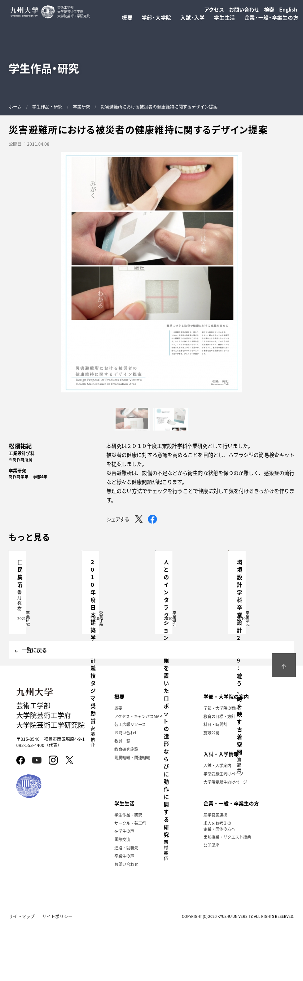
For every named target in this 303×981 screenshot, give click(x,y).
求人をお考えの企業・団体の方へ (219, 879)
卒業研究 (81, 107)
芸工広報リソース (130, 778)
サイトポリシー (57, 970)
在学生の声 (124, 885)
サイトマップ (22, 970)
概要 (118, 762)
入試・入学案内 (217, 819)
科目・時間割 (215, 778)
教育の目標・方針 (219, 770)
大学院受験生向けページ (225, 836)
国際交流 (122, 893)
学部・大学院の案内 (221, 762)
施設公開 (211, 786)
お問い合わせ (244, 9)
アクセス (214, 9)
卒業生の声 (124, 910)
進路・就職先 (126, 902)
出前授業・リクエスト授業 (227, 891)
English (288, 9)
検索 (269, 9)
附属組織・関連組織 (132, 811)
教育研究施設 (126, 803)
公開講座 (211, 899)
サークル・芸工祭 (130, 877)
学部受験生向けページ (223, 828)
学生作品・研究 (47, 107)
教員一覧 (122, 795)
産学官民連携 (215, 869)
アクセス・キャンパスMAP (138, 770)
